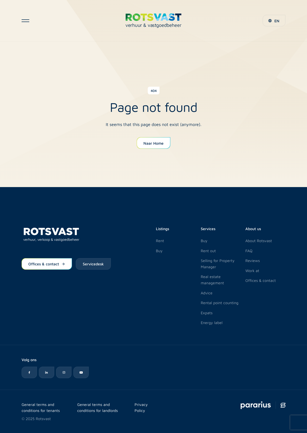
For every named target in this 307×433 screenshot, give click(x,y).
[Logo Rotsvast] (153, 20)
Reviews (252, 260)
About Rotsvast (258, 240)
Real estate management (212, 279)
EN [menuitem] (276, 21)
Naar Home (153, 143)
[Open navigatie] (25, 20)
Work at (252, 270)
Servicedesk (93, 263)
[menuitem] (274, 20)
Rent (160, 240)
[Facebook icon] (29, 372)
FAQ (249, 250)
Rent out (208, 250)
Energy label (212, 322)
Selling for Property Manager (218, 263)
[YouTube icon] (81, 372)
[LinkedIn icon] (46, 372)
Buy (159, 250)
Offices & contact (46, 263)
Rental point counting (219, 302)
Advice (207, 293)
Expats (207, 312)
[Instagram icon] (63, 372)
